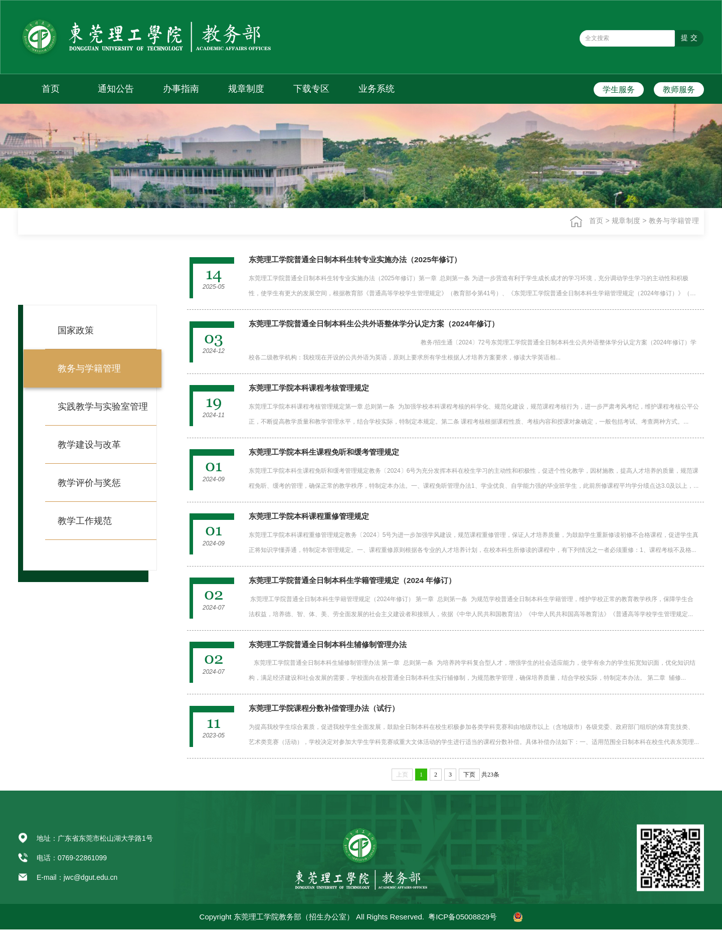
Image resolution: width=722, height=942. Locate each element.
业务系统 (376, 89)
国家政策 (76, 330)
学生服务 (619, 89)
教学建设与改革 (89, 445)
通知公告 (116, 89)
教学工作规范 (85, 521)
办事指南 (181, 89)
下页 (469, 787)
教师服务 (679, 89)
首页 (51, 89)
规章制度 (246, 89)
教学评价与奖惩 (89, 483)
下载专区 (311, 89)
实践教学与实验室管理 (103, 407)
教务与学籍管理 (674, 221)
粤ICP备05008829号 (462, 929)
